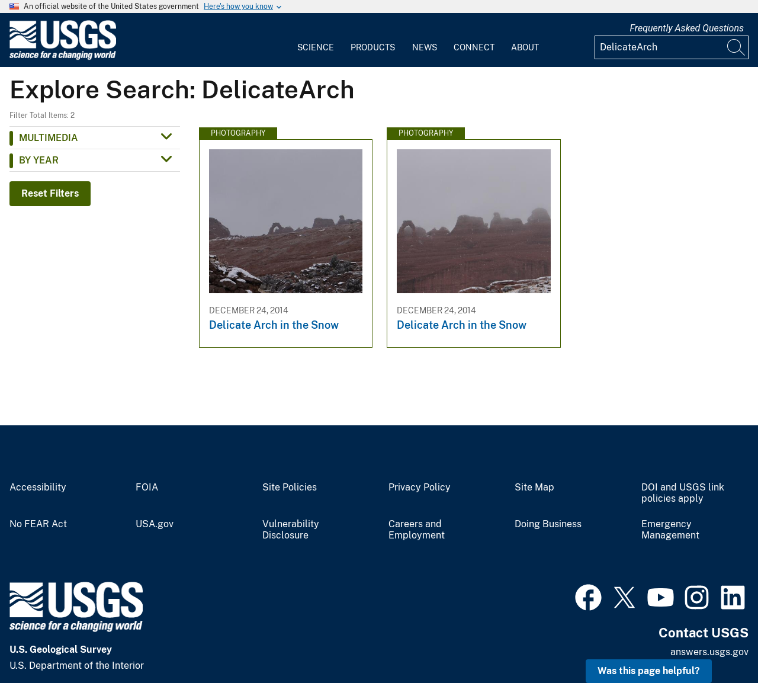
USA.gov (155, 524)
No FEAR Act (38, 524)
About (525, 47)
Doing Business (548, 524)
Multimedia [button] (48, 137)
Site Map (534, 487)
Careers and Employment (416, 530)
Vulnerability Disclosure (290, 530)
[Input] (672, 47)
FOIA (147, 487)
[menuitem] (315, 40)
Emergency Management (670, 530)
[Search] (737, 47)
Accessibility (37, 487)
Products (373, 47)
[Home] (62, 57)
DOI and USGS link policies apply (682, 493)
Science (315, 47)
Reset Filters (50, 193)
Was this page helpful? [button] (649, 670)
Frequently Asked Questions (686, 28)
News (424, 47)
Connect (474, 47)
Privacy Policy (419, 487)
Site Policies (289, 487)
